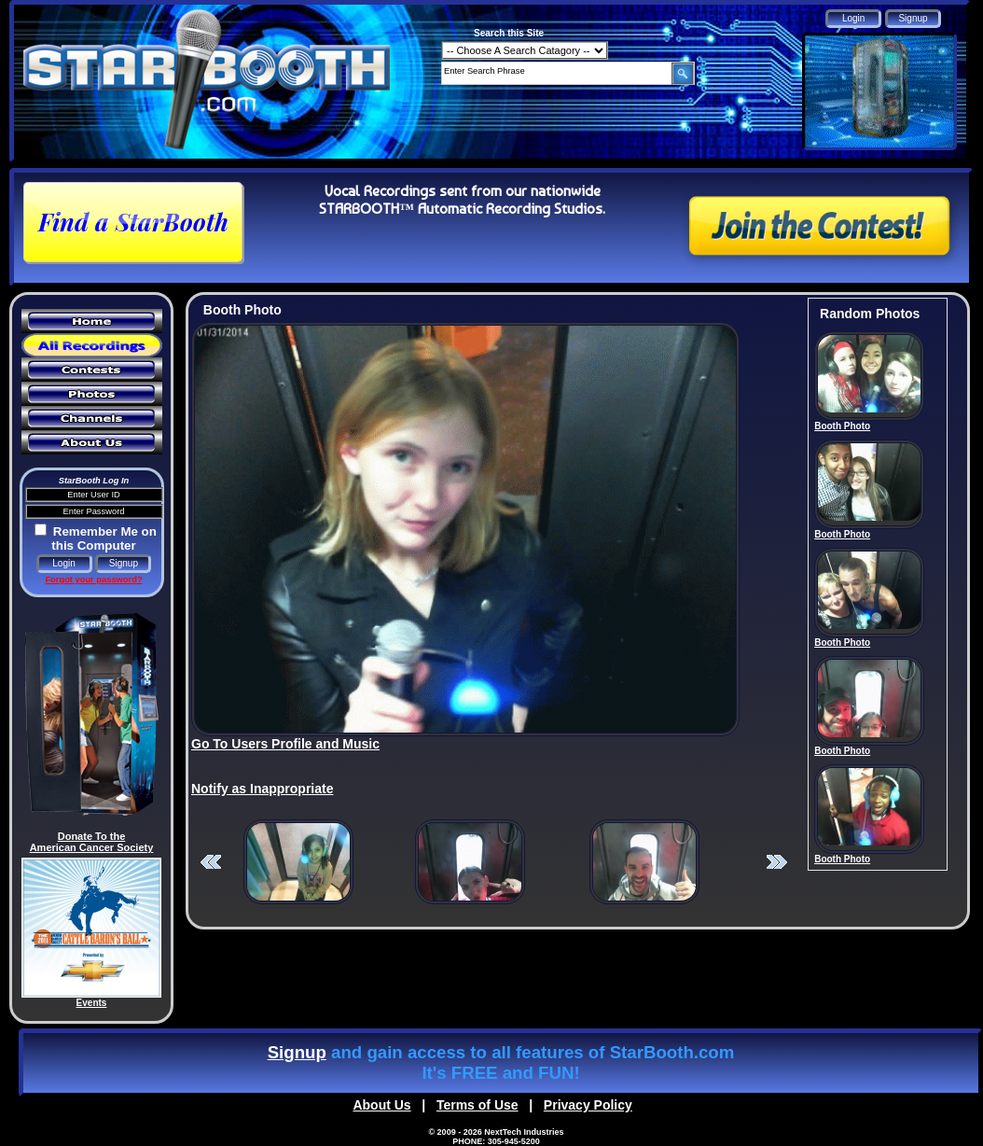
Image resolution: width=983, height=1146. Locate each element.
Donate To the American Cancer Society (92, 842)
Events (91, 1003)
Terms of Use (477, 1104)
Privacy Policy (588, 1104)
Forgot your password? (93, 579)
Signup (297, 1052)
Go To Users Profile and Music (285, 743)
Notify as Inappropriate (262, 788)
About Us (381, 1104)
